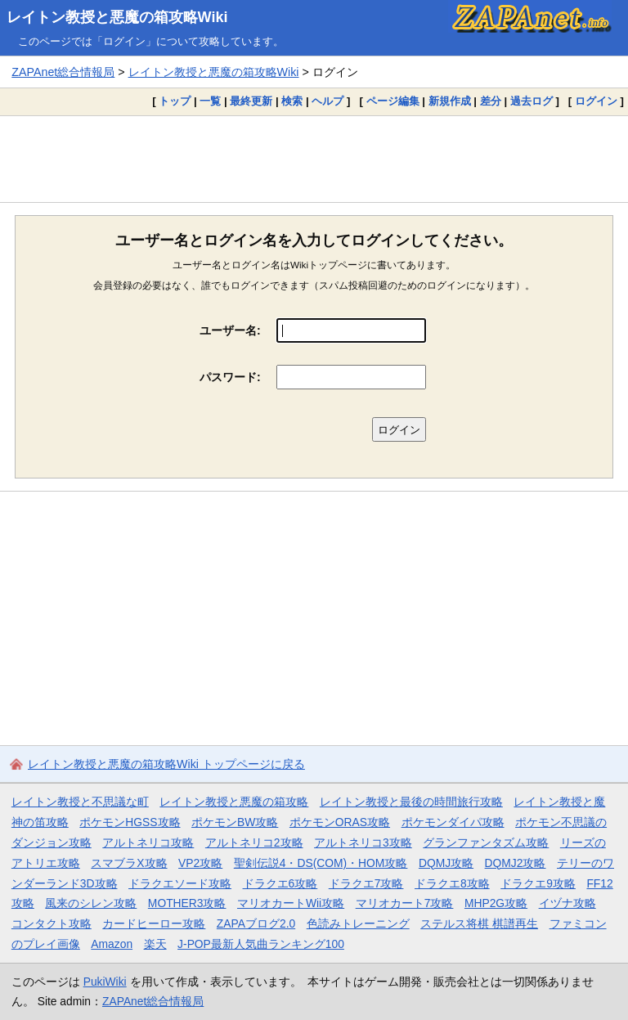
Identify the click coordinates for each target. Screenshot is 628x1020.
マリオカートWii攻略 (290, 903)
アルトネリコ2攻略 (254, 842)
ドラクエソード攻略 (179, 883)
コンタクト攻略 (51, 923)
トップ (175, 101)
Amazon (111, 943)
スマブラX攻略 (129, 862)
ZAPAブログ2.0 (256, 923)
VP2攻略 (200, 862)
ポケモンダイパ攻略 (453, 822)
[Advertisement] (314, 158)
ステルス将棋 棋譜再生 (479, 923)
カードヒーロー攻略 (153, 923)
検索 (292, 101)
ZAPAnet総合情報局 (62, 72)
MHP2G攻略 (495, 903)
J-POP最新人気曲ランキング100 (260, 943)
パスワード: (230, 377)
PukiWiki (105, 981)
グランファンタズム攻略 (486, 842)
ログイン (596, 101)
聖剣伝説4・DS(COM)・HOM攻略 (321, 862)
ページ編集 (392, 101)
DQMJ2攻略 (515, 862)
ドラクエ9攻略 (538, 883)
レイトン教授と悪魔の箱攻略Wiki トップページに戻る (166, 764)
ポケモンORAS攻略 (339, 822)
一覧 (210, 101)
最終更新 (251, 101)
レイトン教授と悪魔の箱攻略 (233, 801)
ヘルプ (327, 101)
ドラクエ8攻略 (452, 883)
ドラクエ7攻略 (366, 883)
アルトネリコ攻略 (148, 842)
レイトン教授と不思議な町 (80, 801)
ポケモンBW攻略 (234, 822)
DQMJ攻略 (446, 862)
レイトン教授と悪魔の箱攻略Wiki (117, 17)
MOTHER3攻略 (187, 903)
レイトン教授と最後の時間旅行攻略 (411, 801)
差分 (490, 101)
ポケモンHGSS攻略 (129, 822)
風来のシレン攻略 (91, 903)
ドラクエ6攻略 (280, 883)
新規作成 (449, 101)
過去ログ (531, 101)
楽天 (155, 943)
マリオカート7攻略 (405, 903)
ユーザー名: (230, 330)
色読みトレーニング (358, 923)
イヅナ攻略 (567, 903)
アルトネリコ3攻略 (363, 842)
